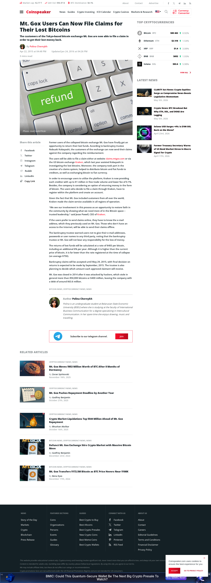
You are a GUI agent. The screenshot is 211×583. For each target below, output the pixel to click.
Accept (174, 571)
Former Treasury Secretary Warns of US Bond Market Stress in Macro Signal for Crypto (172, 149)
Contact (139, 3)
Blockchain (26, 534)
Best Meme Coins (88, 539)
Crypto (24, 529)
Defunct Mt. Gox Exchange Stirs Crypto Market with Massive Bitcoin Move (90, 447)
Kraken (79, 162)
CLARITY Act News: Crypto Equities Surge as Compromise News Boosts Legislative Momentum (172, 93)
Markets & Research (142, 11)
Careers (142, 529)
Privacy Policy (145, 549)
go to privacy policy (193, 571)
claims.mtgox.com (115, 158)
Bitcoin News (55, 289)
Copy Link (27, 181)
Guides (71, 11)
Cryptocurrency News (74, 289)
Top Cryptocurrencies (155, 22)
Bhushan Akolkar (60, 426)
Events (53, 534)
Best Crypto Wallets (89, 544)
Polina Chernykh (38, 46)
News (62, 11)
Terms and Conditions (149, 539)
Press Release (27, 539)
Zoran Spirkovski (60, 374)
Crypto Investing (86, 11)
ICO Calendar (104, 11)
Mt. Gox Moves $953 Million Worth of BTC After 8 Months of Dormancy (84, 368)
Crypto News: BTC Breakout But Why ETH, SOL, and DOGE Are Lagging (170, 111)
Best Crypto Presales (89, 529)
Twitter (26, 155)
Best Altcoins (85, 524)
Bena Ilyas (57, 476)
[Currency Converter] (181, 11)
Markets (25, 524)
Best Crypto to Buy (88, 519)
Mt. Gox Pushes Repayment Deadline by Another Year (81, 393)
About (125, 3)
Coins (53, 519)
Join (122, 336)
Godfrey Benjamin (61, 397)
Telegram (27, 165)
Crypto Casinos (121, 11)
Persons (54, 529)
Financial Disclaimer (148, 544)
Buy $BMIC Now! (176, 577)
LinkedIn (27, 176)
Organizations (57, 524)
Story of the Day (29, 519)
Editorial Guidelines (148, 534)
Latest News (147, 80)
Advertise (153, 3)
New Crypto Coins (88, 534)
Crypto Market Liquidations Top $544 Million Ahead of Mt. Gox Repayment (86, 420)
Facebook (27, 150)
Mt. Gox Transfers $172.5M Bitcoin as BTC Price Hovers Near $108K (88, 471)
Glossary (54, 544)
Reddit (26, 170)
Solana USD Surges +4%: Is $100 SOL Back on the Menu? (172, 128)
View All (184, 72)
